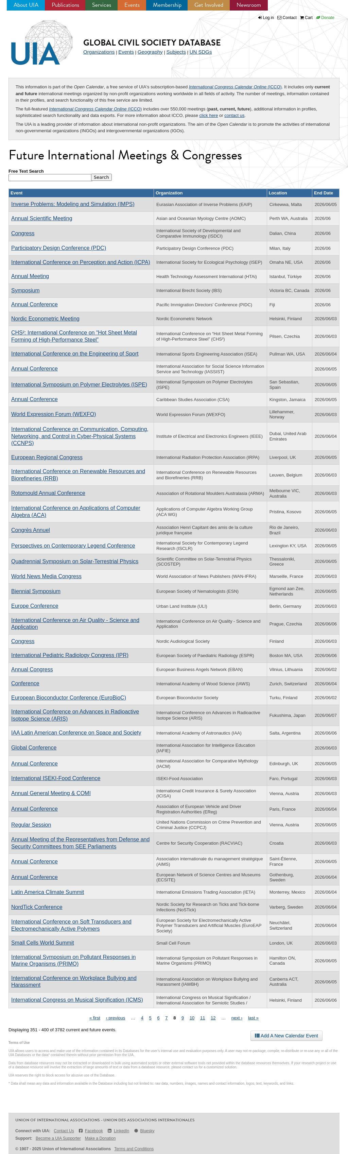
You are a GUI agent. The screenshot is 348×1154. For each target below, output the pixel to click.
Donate (325, 17)
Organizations (99, 52)
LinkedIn (118, 1131)
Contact (287, 17)
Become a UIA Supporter (58, 1138)
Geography (150, 52)
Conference (25, 683)
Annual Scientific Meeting (41, 218)
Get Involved (208, 5)
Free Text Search (26, 171)
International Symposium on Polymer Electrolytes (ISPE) (79, 384)
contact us (234, 115)
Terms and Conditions (134, 1149)
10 (192, 1017)
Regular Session (31, 825)
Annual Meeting (30, 276)
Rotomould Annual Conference (48, 493)
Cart (306, 17)
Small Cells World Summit (42, 943)
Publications (65, 5)
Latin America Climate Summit (47, 892)
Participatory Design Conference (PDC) (58, 248)
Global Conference (33, 748)
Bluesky (143, 1131)
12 (213, 1017)
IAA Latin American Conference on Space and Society (76, 733)
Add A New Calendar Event (286, 1035)
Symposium (25, 290)
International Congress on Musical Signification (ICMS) (77, 1000)
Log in (268, 17)
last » (253, 1017)
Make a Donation (100, 1138)
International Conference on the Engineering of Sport (74, 354)
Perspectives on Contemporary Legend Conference (73, 546)
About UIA (26, 5)
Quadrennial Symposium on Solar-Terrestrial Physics (74, 561)
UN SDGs (201, 52)
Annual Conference (34, 304)
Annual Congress (32, 669)
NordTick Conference (37, 907)
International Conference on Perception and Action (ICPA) (80, 262)
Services (101, 5)
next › (237, 1017)
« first (94, 1017)
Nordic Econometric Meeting (45, 319)
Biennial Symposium (35, 591)
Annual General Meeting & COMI (51, 793)
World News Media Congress (46, 576)
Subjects (176, 52)
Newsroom (249, 5)
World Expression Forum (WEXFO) (53, 414)
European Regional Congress (47, 457)
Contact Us (64, 1131)
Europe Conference (34, 606)
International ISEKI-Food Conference (55, 778)
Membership (167, 5)
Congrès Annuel (30, 530)
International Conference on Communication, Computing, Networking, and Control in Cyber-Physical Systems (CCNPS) (80, 436)
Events (132, 5)
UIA (33, 38)
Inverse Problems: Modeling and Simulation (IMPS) (73, 204)
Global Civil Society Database (152, 42)
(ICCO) (235, 86)
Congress (22, 233)
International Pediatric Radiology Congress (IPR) (69, 655)
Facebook (90, 1131)
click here (208, 115)
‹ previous (115, 1017)
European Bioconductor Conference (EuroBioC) (68, 698)
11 (202, 1017)
